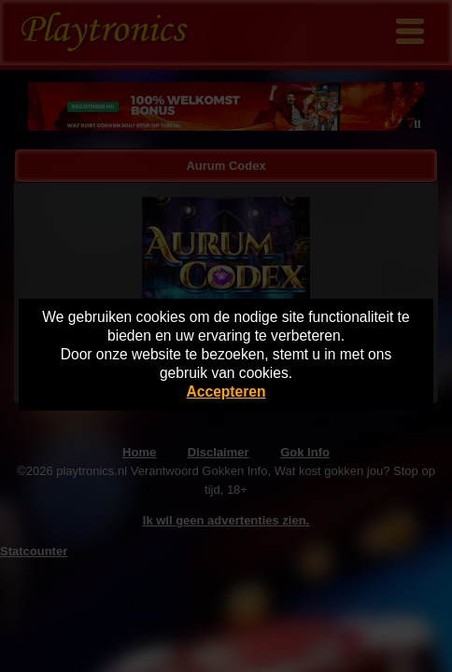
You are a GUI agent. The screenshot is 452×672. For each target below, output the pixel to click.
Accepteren (226, 391)
